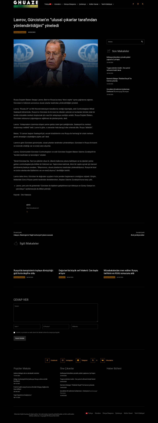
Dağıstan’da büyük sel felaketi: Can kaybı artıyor (78, 272)
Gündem (62, 277)
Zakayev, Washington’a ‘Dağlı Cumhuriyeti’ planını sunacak (33, 235)
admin (28, 205)
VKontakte (109, 360)
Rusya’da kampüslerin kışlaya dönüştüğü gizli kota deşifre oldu (33, 272)
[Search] (142, 41)
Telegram (84, 360)
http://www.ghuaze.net (32, 208)
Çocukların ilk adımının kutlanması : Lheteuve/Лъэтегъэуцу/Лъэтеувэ (118, 90)
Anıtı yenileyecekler (137, 235)
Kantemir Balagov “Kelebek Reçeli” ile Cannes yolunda (77, 385)
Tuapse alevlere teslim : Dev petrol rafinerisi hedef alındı (118, 69)
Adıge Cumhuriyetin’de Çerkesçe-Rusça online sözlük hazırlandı (30, 380)
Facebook (54, 360)
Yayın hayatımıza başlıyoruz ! (23, 395)
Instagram (69, 360)
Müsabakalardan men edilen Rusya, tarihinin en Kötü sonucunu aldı (121, 272)
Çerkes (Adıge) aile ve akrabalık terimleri (26, 373)
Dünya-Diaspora (20, 32)
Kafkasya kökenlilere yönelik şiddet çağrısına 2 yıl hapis (118, 58)
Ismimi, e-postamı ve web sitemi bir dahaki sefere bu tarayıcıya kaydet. (38, 332)
